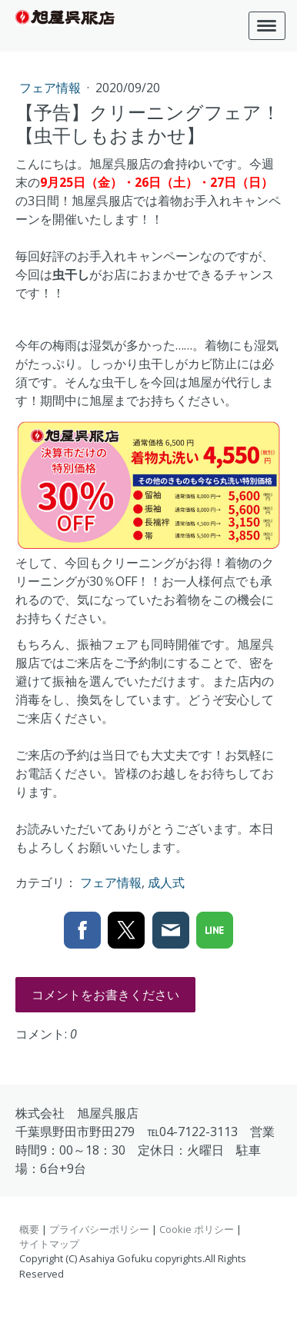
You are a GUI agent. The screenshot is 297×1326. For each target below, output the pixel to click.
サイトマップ (49, 1244)
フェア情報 (51, 87)
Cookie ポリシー (196, 1229)
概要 (29, 1229)
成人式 (166, 882)
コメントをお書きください (105, 994)
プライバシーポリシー (99, 1229)
